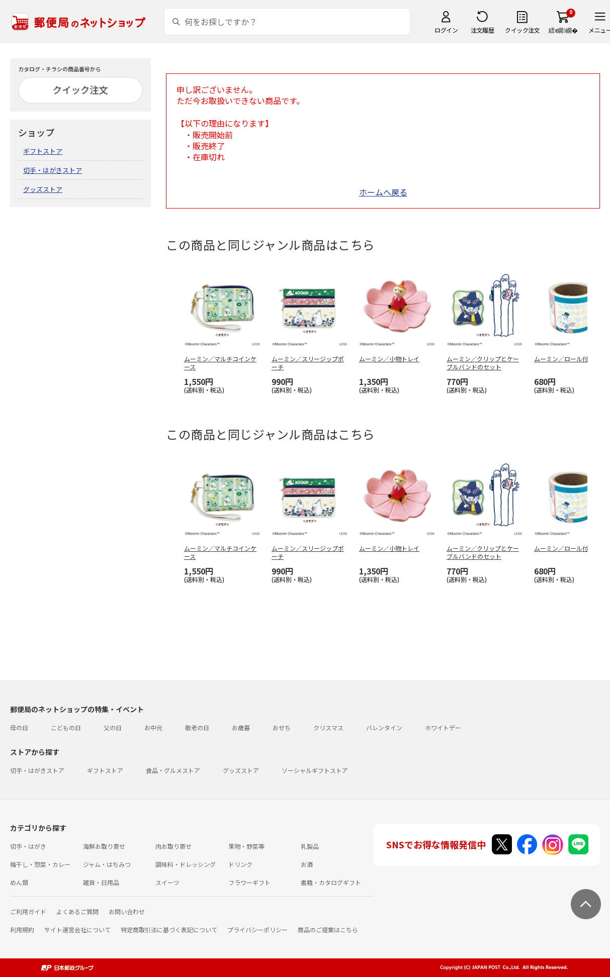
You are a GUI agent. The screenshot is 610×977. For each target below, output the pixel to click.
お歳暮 (241, 727)
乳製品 (310, 846)
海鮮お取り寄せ (104, 846)
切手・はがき (28, 846)
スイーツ (167, 882)
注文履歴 (482, 30)
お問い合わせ (127, 911)
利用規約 (22, 929)
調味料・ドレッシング (185, 864)
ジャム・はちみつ (107, 864)
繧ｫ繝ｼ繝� (563, 30)
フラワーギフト (249, 882)
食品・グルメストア (173, 770)
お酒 (307, 864)
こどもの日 (66, 727)
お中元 (153, 727)
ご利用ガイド (28, 911)
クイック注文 (522, 30)
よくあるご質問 (77, 911)
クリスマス (328, 727)
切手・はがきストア (52, 170)
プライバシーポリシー (257, 929)
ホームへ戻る (383, 192)
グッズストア (42, 189)
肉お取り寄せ (173, 846)
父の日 (113, 727)
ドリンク (240, 864)
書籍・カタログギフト (331, 882)
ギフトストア (42, 151)
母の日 (19, 727)
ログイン (446, 30)
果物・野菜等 (246, 846)
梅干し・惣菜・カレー (40, 864)
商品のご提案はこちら (328, 929)
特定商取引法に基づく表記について (169, 929)
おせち (282, 727)
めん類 (19, 882)
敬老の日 (197, 727)
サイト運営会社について (77, 929)
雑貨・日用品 (101, 882)
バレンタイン (384, 727)
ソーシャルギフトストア (315, 770)
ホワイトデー (443, 727)
